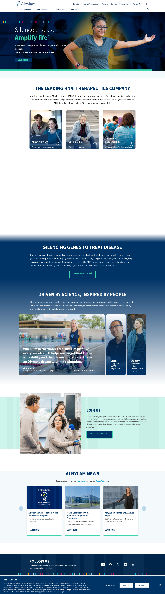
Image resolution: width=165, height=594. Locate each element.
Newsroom (81, 481)
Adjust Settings (111, 585)
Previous (21, 508)
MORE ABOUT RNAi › (82, 274)
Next (144, 508)
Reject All (126, 585)
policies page (59, 592)
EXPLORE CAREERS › (99, 434)
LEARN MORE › (25, 59)
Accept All (142, 585)
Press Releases (102, 481)
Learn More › (25, 530)
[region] (82, 585)
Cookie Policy (14, 592)
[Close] (160, 585)
